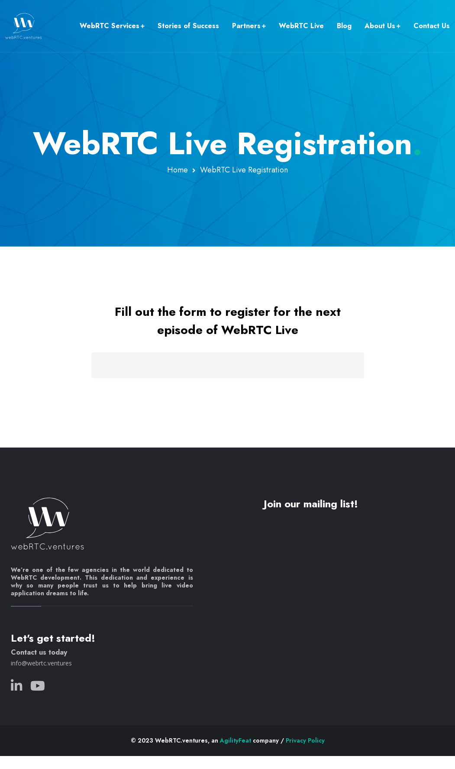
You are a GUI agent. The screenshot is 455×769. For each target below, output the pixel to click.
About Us (380, 26)
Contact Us (431, 26)
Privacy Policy (305, 740)
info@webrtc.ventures (41, 663)
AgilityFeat (235, 740)
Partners (246, 26)
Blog (344, 26)
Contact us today (39, 652)
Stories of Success (188, 26)
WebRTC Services (109, 26)
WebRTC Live (301, 26)
